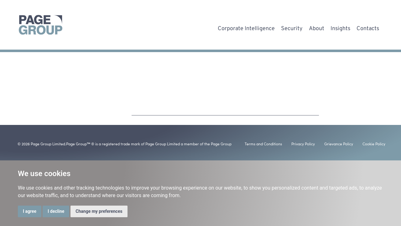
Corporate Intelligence (246, 27)
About (316, 27)
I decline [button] (56, 211)
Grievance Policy (338, 143)
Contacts (368, 27)
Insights (340, 27)
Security (292, 27)
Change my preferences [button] (99, 211)
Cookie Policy (373, 143)
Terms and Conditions (263, 143)
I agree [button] (29, 211)
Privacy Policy (303, 143)
